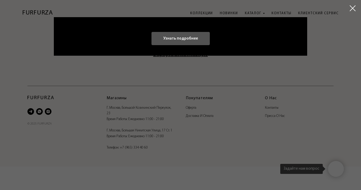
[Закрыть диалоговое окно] (352, 8)
